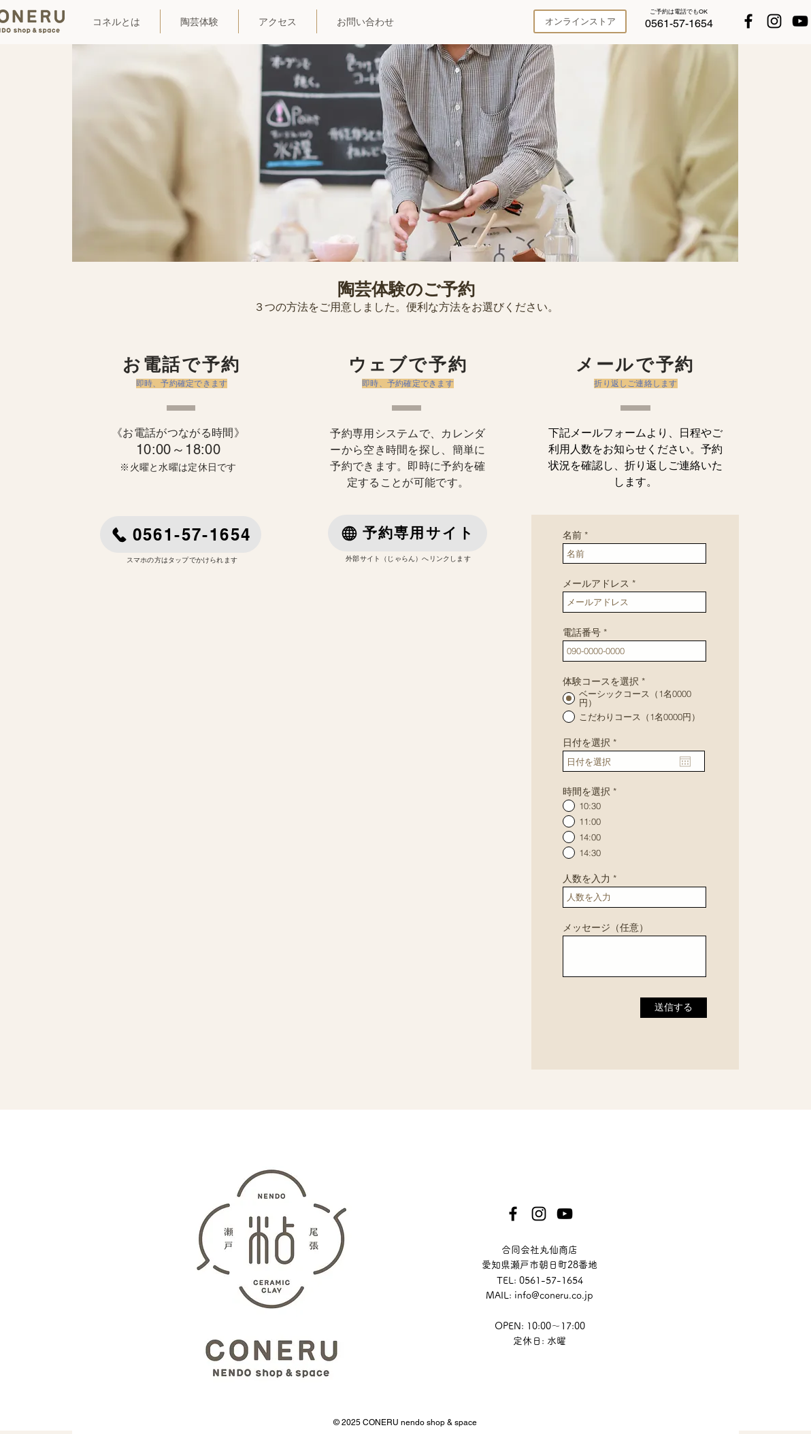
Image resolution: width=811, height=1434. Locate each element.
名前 (572, 535)
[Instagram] (774, 21)
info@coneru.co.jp (553, 1295)
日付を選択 (592, 742)
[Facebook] (748, 21)
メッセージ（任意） (605, 927)
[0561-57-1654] (679, 23)
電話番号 (582, 632)
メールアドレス (596, 583)
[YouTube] (800, 21)
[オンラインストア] (580, 21)
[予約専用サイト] (407, 533)
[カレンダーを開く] (685, 761)
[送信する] (673, 1007)
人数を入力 (586, 878)
